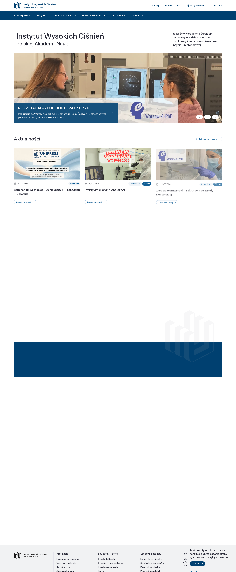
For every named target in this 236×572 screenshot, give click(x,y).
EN (220, 5)
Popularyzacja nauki (108, 567)
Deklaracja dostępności (67, 559)
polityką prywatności (217, 558)
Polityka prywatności (66, 563)
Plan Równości (63, 567)
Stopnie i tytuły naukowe (110, 563)
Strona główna (22, 15)
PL (215, 5)
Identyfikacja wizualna (151, 559)
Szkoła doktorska (106, 559)
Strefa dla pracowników (152, 563)
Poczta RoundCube (150, 567)
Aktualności (118, 15)
